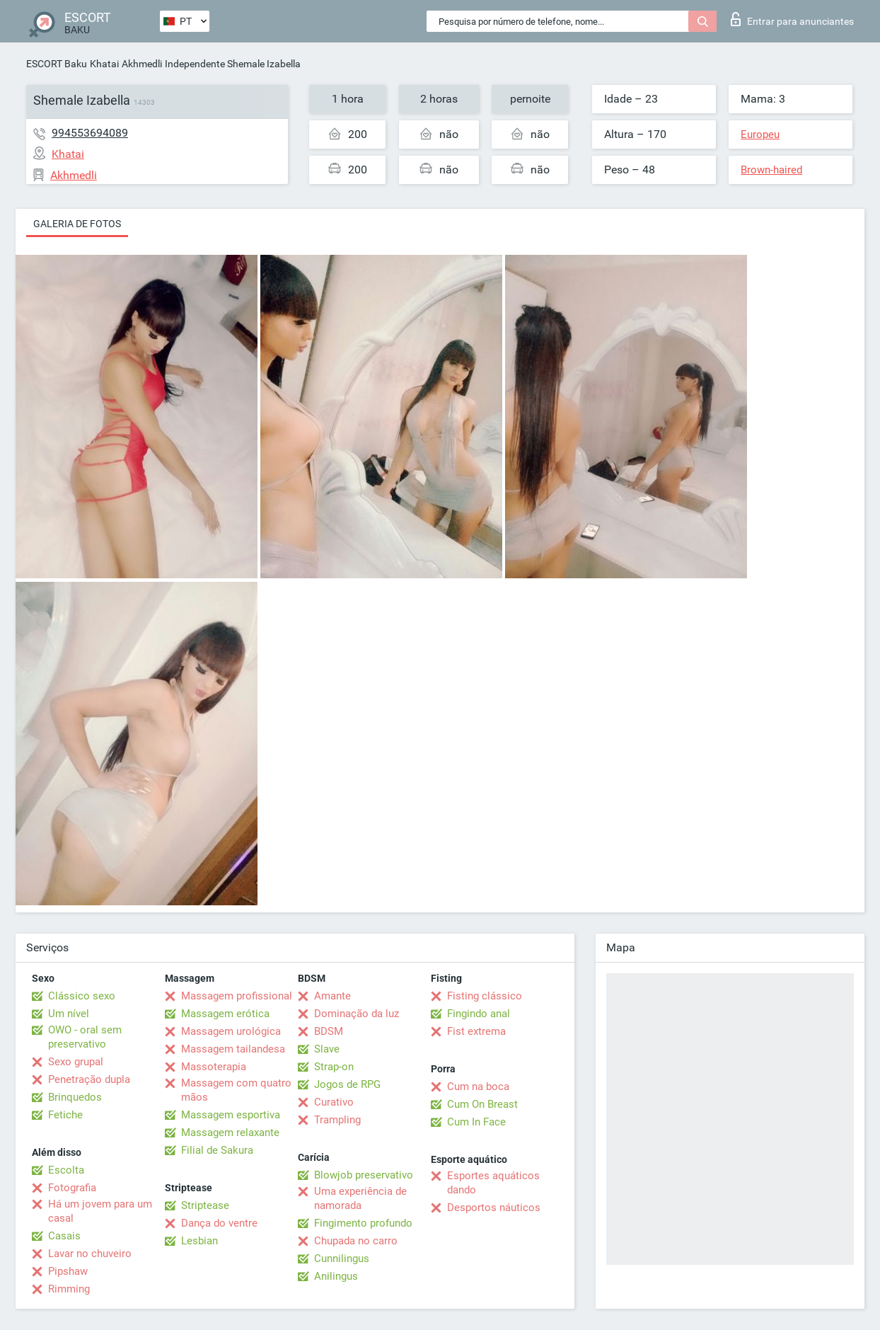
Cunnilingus (341, 1258)
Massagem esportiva (230, 1114)
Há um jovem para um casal (100, 1211)
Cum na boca (478, 1086)
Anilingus (336, 1276)
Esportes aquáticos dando (493, 1182)
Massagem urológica (231, 1031)
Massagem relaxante (230, 1132)
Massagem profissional (236, 996)
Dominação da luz (356, 1013)
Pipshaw (68, 1271)
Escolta (66, 1170)
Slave (327, 1049)
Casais (64, 1235)
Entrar (792, 19)
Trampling (337, 1119)
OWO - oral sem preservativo (85, 1037)
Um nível (68, 1013)
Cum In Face (476, 1122)
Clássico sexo (81, 996)
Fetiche (65, 1114)
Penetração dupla (89, 1079)
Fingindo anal (478, 1013)
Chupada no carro (356, 1240)
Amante (332, 996)
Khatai (104, 63)
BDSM (328, 1031)
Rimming (69, 1289)
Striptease (205, 1205)
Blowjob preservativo (363, 1175)
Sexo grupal (75, 1061)
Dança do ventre (219, 1223)
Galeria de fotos (77, 223)
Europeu (760, 134)
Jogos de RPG (347, 1084)
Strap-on (334, 1066)
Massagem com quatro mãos (236, 1090)
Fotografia (72, 1187)
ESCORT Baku (56, 63)
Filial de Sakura (217, 1150)
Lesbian (199, 1240)
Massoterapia (213, 1066)
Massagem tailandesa (233, 1049)
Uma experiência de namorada (360, 1198)
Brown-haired (771, 170)
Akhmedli (142, 63)
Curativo (334, 1102)
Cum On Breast (482, 1104)
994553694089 (90, 132)
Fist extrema (476, 1031)
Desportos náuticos (493, 1207)
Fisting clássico (484, 996)
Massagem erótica (225, 1013)
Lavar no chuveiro (90, 1253)
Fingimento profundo (363, 1223)
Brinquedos (75, 1097)
